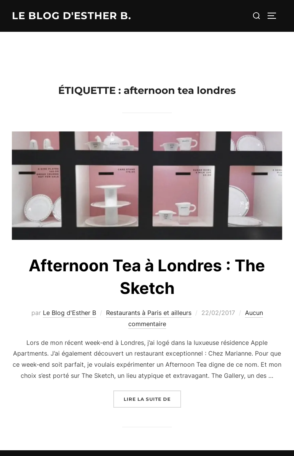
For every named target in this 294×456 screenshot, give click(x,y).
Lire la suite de (152, 398)
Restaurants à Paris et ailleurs (148, 313)
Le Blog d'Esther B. (71, 16)
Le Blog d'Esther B (69, 313)
